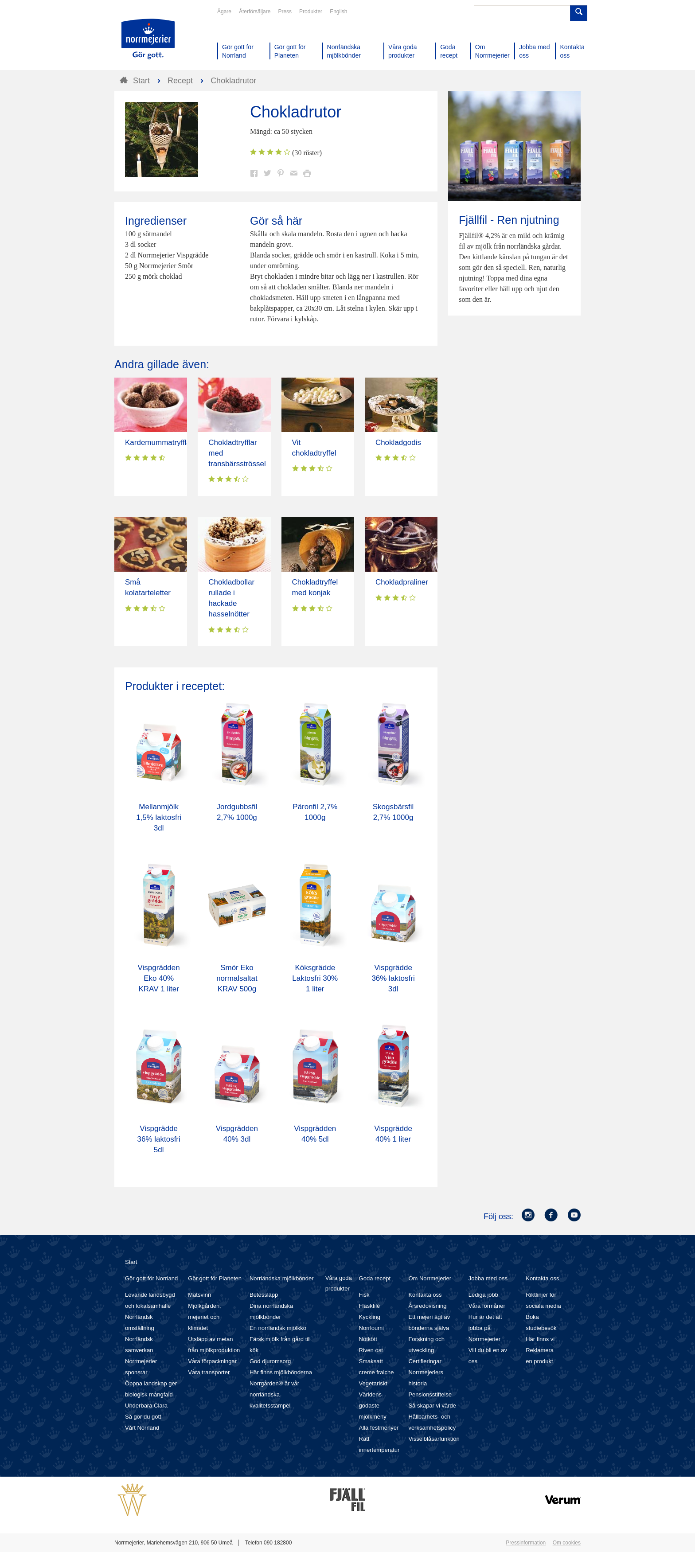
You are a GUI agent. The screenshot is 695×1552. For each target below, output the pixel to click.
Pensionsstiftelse (430, 1394)
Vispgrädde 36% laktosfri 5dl (158, 1139)
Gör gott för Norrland (151, 1278)
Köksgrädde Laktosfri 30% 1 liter (315, 978)
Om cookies (567, 1543)
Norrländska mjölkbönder (282, 1278)
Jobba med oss (488, 1278)
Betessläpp (264, 1294)
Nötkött (368, 1339)
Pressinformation (526, 1543)
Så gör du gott (143, 1416)
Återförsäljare (254, 11)
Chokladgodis (398, 442)
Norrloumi (371, 1328)
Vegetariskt (373, 1383)
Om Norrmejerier (429, 1278)
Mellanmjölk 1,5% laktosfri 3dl (158, 817)
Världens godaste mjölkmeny (373, 1405)
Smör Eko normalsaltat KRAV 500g (237, 978)
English (338, 11)
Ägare (224, 11)
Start (131, 1262)
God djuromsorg (270, 1361)
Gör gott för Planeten (215, 1278)
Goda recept (375, 1278)
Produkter (310, 11)
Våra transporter (209, 1372)
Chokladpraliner (401, 582)
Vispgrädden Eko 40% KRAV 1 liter (159, 978)
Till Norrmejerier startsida (148, 39)
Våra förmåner (487, 1305)
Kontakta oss (424, 1294)
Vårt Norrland (142, 1427)
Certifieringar (424, 1361)
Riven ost (371, 1350)
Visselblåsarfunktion (433, 1438)
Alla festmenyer (379, 1427)
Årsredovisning (427, 1305)
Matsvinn (199, 1294)
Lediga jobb (483, 1294)
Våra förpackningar (212, 1361)
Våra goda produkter (338, 1283)
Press (285, 11)
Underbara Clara (146, 1405)
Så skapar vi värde (432, 1405)
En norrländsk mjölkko (278, 1328)
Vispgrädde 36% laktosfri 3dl (392, 978)
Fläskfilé (369, 1305)
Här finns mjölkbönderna (281, 1372)
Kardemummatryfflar (159, 442)
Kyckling (369, 1317)
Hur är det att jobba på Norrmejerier (485, 1328)
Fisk (364, 1294)
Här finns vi (540, 1339)
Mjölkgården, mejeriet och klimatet (204, 1316)
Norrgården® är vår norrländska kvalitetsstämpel (274, 1394)
